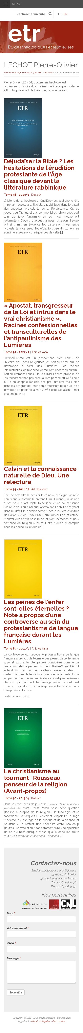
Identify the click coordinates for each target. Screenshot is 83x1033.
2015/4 (24, 798)
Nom (11, 913)
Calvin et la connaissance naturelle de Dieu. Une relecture (40, 475)
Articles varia (40, 352)
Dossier (36, 194)
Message (14, 958)
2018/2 (23, 489)
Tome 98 (10, 194)
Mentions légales (40, 1021)
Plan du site (58, 1021)
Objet (11, 943)
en (65, 14)
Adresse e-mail (18, 928)
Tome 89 (10, 648)
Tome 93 (10, 489)
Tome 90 (10, 798)
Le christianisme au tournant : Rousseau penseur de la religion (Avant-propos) (35, 781)
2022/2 (24, 352)
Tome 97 (10, 352)
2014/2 (24, 648)
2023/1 (24, 194)
